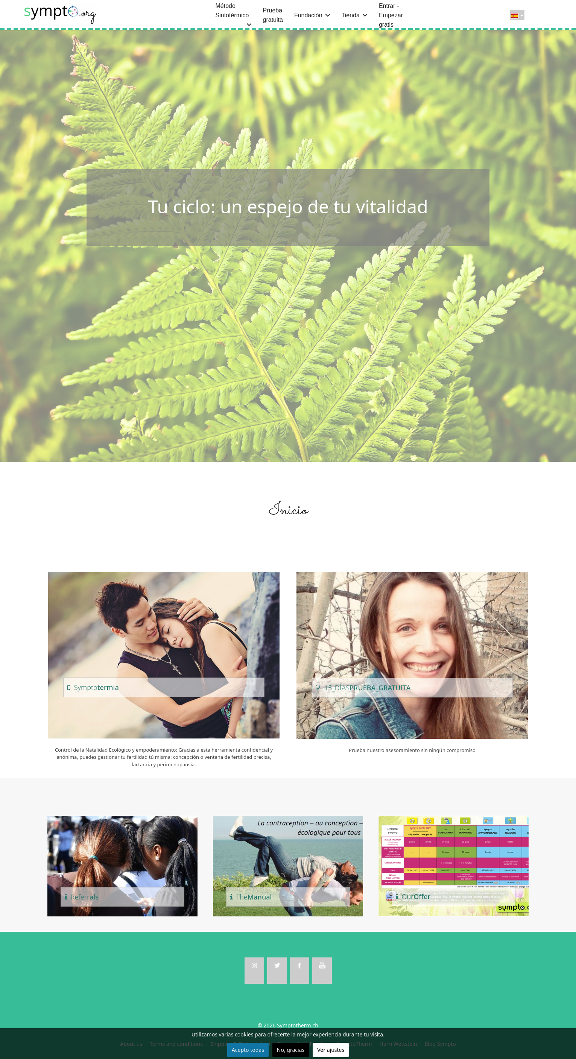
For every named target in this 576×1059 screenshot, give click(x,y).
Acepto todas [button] (248, 1049)
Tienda (351, 15)
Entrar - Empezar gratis (391, 15)
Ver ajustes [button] (330, 1049)
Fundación (308, 15)
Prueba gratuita (273, 15)
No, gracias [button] (290, 1049)
